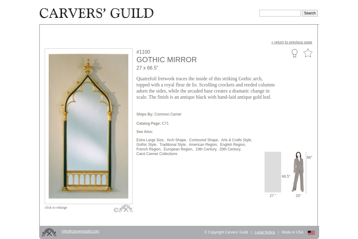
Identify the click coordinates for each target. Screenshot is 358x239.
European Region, (179, 149)
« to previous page (291, 42)
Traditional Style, (173, 144)
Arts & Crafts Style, (236, 140)
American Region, (203, 144)
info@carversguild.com (80, 231)
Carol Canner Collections (157, 154)
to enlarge (56, 207)
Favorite (307, 53)
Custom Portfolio (294, 53)
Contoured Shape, (204, 140)
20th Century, (230, 149)
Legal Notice (265, 232)
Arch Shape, (177, 140)
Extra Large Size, (151, 140)
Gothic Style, (147, 144)
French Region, (149, 149)
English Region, (233, 144)
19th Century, (206, 149)
